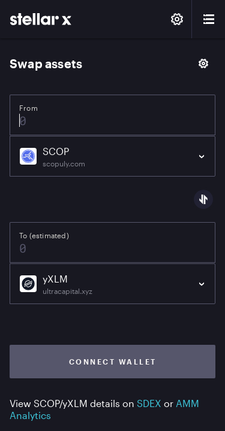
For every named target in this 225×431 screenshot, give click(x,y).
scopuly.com (64, 163)
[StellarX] (41, 19)
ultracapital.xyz (67, 291)
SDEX (149, 403)
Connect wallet (113, 361)
